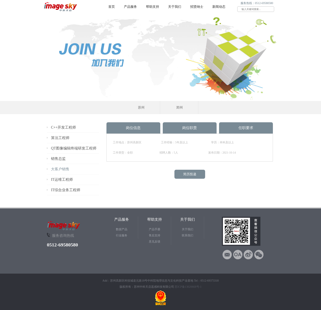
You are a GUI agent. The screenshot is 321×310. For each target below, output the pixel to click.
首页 (111, 6)
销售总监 (58, 159)
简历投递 (189, 174)
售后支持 (154, 235)
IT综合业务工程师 (65, 190)
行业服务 (121, 235)
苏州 (141, 107)
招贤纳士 (196, 6)
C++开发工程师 (63, 127)
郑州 (179, 107)
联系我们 (187, 235)
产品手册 (154, 229)
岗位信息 (133, 128)
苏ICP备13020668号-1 (188, 286)
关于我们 (174, 6)
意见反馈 (154, 241)
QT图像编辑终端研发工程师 (73, 148)
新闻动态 (218, 6)
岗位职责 (189, 128)
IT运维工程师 (62, 179)
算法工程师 (60, 138)
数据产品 (121, 229)
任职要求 (245, 128)
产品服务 (130, 6)
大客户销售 (60, 169)
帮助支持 (152, 6)
